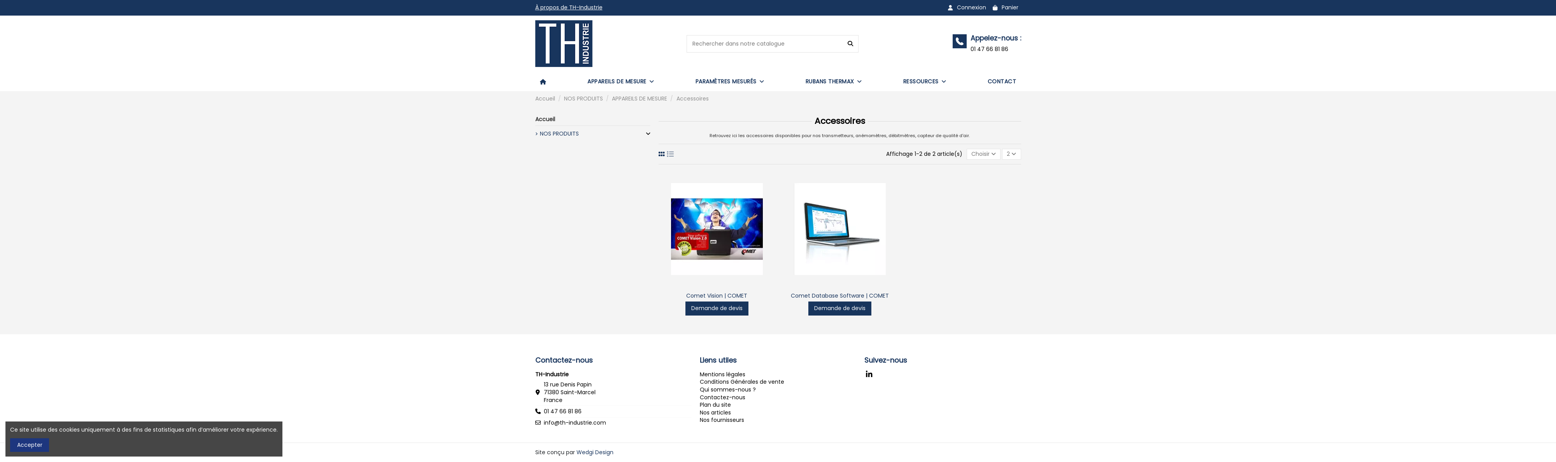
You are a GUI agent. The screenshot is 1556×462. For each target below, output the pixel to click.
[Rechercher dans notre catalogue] (850, 44)
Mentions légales (722, 374)
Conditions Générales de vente (742, 382)
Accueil (545, 119)
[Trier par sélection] (984, 154)
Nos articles (715, 412)
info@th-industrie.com (575, 423)
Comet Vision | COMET (716, 296)
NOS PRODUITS (559, 134)
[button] (621, 81)
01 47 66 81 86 (563, 411)
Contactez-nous (722, 397)
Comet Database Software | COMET (840, 296)
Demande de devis (717, 308)
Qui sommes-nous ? (728, 389)
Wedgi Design (594, 452)
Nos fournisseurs (722, 420)
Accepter (29, 445)
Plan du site (715, 405)
